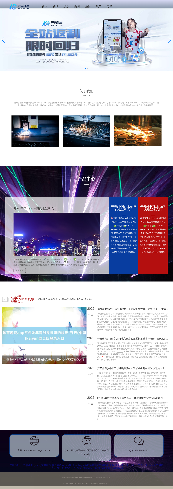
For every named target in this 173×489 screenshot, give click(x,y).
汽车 (98, 6)
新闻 (77, 6)
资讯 (55, 6)
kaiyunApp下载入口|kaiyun (108, 468)
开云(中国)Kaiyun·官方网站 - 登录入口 (72, 468)
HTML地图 (107, 477)
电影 (109, 6)
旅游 (88, 6)
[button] (170, 40)
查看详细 (19, 270)
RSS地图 (99, 477)
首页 (44, 6)
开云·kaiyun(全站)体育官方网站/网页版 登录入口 (99, 465)
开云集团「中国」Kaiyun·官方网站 (144, 465)
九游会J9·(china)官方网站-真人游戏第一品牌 (47, 465)
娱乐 (66, 6)
